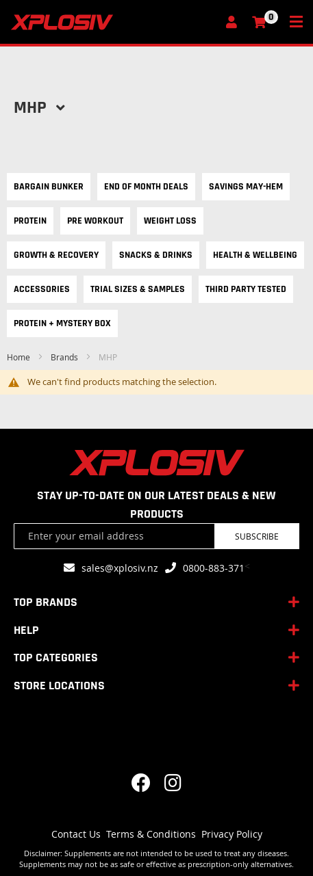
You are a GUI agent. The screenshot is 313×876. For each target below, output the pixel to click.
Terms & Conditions (151, 833)
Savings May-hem (246, 187)
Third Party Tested (245, 289)
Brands (65, 356)
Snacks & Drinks (155, 255)
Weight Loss (170, 221)
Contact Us (76, 833)
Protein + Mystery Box (62, 323)
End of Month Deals (146, 187)
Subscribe (257, 536)
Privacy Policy (231, 833)
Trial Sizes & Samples (137, 289)
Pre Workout (95, 221)
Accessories (42, 289)
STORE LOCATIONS (59, 685)
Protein (30, 221)
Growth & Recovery (56, 255)
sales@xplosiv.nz (120, 567)
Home (19, 356)
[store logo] (113, 22)
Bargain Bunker (49, 187)
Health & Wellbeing (255, 255)
